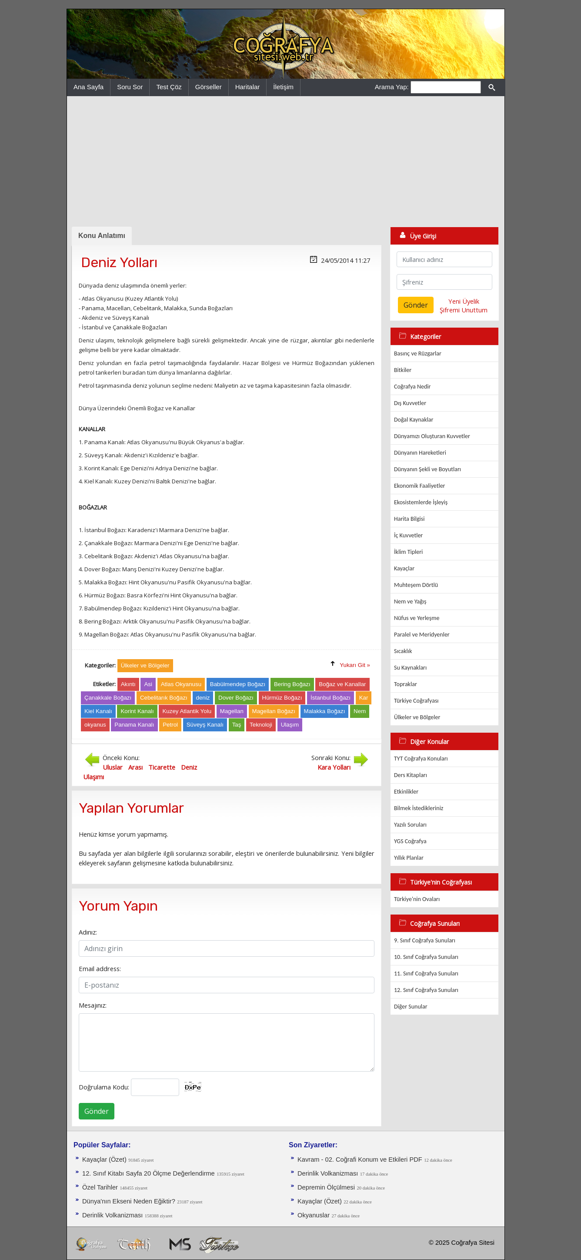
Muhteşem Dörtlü (416, 585)
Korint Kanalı (137, 711)
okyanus (95, 724)
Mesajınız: (93, 1005)
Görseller (208, 86)
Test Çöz (168, 86)
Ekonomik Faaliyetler (419, 485)
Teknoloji (261, 724)
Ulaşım (290, 724)
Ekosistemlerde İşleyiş (420, 502)
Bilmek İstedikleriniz (418, 808)
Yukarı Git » (355, 665)
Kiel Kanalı (98, 711)
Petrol (170, 724)
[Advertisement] (285, 161)
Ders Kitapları (410, 775)
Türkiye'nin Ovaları (417, 899)
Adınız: (88, 932)
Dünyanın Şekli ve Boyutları (427, 469)
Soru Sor (130, 86)
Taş (236, 724)
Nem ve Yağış (410, 601)
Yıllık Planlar (409, 857)
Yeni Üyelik (463, 301)
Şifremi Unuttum (464, 309)
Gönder (96, 1111)
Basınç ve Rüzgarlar (417, 353)
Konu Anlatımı (101, 235)
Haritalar (247, 86)
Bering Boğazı (292, 684)
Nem (360, 711)
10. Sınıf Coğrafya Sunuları (426, 957)
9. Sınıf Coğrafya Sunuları (424, 940)
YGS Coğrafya (410, 841)
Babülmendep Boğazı (237, 684)
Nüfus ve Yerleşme (416, 618)
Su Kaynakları (410, 667)
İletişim (283, 86)
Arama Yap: (392, 86)
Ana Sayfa (88, 86)
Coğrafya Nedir (412, 386)
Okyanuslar (313, 1215)
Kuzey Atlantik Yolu (186, 711)
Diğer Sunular (410, 1006)
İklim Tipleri (408, 552)
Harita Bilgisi (409, 519)
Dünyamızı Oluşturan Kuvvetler (432, 436)
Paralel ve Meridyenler (422, 634)
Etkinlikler (406, 791)
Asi (148, 684)
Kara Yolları (334, 767)
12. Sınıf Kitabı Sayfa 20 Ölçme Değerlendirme (148, 1173)
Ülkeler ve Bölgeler (417, 717)
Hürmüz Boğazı (282, 697)
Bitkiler (402, 370)
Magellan (232, 711)
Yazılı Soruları (410, 824)
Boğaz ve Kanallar (342, 684)
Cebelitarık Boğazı (163, 697)
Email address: (100, 968)
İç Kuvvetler (408, 535)
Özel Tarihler (100, 1187)
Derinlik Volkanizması (112, 1215)
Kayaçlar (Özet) (104, 1159)
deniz (203, 697)
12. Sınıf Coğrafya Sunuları (426, 990)
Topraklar (405, 684)
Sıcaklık (403, 651)
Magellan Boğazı (273, 711)
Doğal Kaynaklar (413, 419)
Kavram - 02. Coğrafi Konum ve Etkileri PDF (359, 1159)
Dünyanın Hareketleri (420, 452)
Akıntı (128, 684)
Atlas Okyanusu (181, 684)
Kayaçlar (404, 568)
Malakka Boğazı (324, 711)
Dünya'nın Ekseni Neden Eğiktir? (128, 1201)
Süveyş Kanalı (205, 724)
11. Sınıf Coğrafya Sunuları (426, 973)
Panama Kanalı (134, 724)
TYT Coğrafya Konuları (421, 758)
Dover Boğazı (236, 697)
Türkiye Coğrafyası (416, 700)
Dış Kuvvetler (410, 403)
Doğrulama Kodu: (104, 1086)
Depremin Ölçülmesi (326, 1187)
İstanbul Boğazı (331, 697)
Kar (363, 697)
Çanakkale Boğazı (107, 697)
